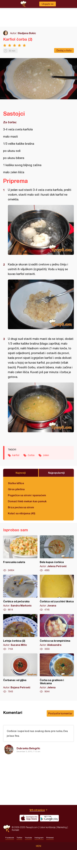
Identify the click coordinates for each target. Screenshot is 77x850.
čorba (31, 455)
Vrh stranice (37, 809)
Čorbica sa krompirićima (57, 632)
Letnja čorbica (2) (20, 632)
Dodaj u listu (63, 50)
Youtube (28, 838)
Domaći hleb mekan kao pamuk (27, 501)
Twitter (19, 838)
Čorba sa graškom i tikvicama (57, 673)
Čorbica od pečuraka (20, 593)
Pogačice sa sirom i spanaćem (27, 495)
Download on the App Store (29, 818)
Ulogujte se (47, 4)
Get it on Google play (49, 818)
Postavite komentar (60, 713)
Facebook (9, 838)
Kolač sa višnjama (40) (21, 513)
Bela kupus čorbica (57, 553)
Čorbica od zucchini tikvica (57, 593)
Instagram (39, 838)
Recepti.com (6, 828)
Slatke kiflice (16, 483)
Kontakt (15, 830)
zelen (46, 455)
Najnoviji (21, 472)
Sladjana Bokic (27, 33)
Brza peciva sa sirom (21, 507)
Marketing (62, 827)
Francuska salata (20, 553)
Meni (38, 846)
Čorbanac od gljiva (20, 673)
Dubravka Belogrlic (28, 748)
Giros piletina (16, 489)
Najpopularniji (56, 472)
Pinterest (50, 838)
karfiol (15, 455)
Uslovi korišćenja (47, 827)
